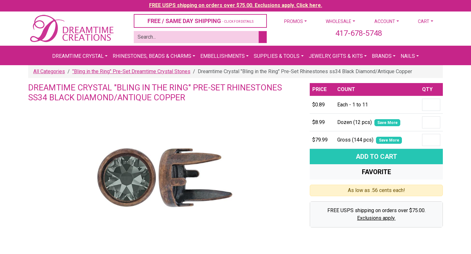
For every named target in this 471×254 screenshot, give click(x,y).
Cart (423, 21)
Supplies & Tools (276, 56)
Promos (293, 21)
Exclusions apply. (376, 218)
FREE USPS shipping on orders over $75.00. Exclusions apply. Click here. (235, 5)
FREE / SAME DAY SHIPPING (200, 21)
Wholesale (338, 21)
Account (384, 21)
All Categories (49, 71)
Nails (408, 56)
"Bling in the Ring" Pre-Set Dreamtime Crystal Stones (131, 71)
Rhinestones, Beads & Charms (152, 56)
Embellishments (222, 56)
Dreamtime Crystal (78, 56)
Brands (382, 56)
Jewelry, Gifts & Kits (336, 56)
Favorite (376, 172)
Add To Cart (376, 156)
